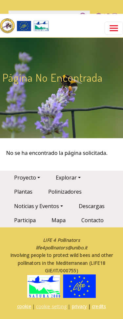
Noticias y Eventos (36, 206)
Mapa (58, 220)
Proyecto (25, 177)
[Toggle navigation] (114, 28)
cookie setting (51, 306)
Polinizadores (65, 191)
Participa (25, 220)
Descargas (92, 206)
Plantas (23, 191)
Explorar (66, 177)
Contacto (92, 220)
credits (99, 306)
